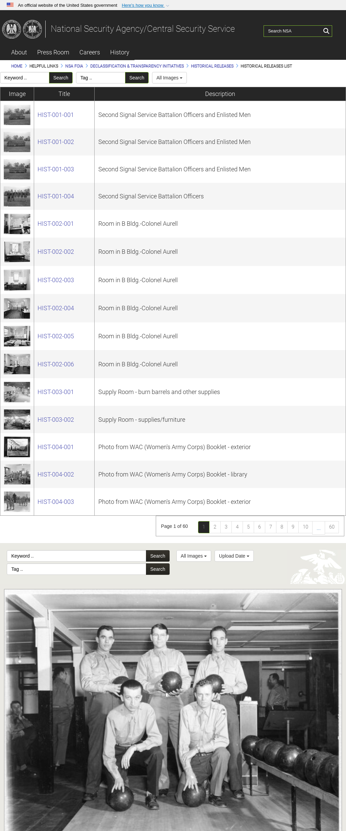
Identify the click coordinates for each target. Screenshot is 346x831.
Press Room (53, 52)
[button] (146, 5)
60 (332, 527)
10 (305, 527)
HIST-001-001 (56, 114)
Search (60, 77)
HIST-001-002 (56, 141)
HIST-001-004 (56, 196)
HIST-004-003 (56, 501)
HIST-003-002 (56, 419)
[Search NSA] (293, 28)
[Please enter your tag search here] (100, 77)
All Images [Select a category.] (169, 77)
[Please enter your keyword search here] (24, 77)
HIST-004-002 (56, 474)
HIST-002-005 (56, 336)
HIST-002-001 (56, 223)
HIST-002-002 (56, 251)
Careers (89, 52)
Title (64, 93)
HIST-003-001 (56, 391)
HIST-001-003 (56, 169)
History (119, 52)
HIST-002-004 (56, 308)
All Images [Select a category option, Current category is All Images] (194, 556)
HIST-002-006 (56, 364)
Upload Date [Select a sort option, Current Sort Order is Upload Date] (234, 556)
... (319, 527)
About (19, 52)
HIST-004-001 (56, 446)
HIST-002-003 (56, 280)
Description (220, 93)
